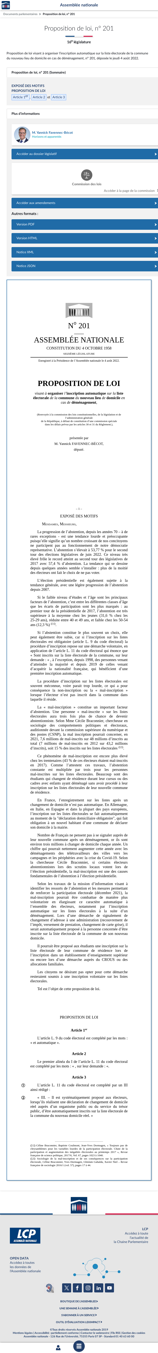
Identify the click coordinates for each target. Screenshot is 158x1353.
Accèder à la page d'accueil (6, 5)
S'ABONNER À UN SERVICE (78, 1315)
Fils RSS (115, 1333)
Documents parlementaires (20, 14)
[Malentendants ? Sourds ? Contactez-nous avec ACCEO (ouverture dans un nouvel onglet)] (49, 1288)
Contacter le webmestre (95, 1333)
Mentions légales (23, 1333)
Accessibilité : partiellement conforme (57, 1333)
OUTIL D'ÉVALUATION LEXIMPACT (78, 1322)
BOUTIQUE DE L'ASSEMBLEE (78, 1301)
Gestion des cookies (133, 1333)
